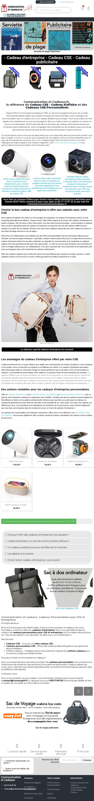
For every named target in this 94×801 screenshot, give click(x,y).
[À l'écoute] (83, 746)
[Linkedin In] (88, 691)
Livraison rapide (17, 751)
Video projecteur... (16, 461)
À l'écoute (83, 751)
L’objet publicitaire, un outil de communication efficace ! (38, 541)
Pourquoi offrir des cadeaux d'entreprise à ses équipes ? (38, 534)
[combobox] (53, 10)
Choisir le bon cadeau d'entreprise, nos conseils (34, 560)
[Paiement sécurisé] (61, 746)
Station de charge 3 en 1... (79, 461)
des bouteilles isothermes (72, 394)
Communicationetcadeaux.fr (67, 143)
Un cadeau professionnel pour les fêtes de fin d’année (37, 547)
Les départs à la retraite (20, 553)
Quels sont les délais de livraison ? (16, 769)
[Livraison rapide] (17, 746)
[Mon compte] (88, 8)
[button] (82, 8)
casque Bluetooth (17, 394)
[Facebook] (78, 691)
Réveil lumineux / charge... (16, 505)
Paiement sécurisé (61, 752)
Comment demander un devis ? (16, 762)
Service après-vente (39, 752)
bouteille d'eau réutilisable (43, 394)
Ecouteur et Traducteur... (48, 461)
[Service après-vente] (39, 746)
